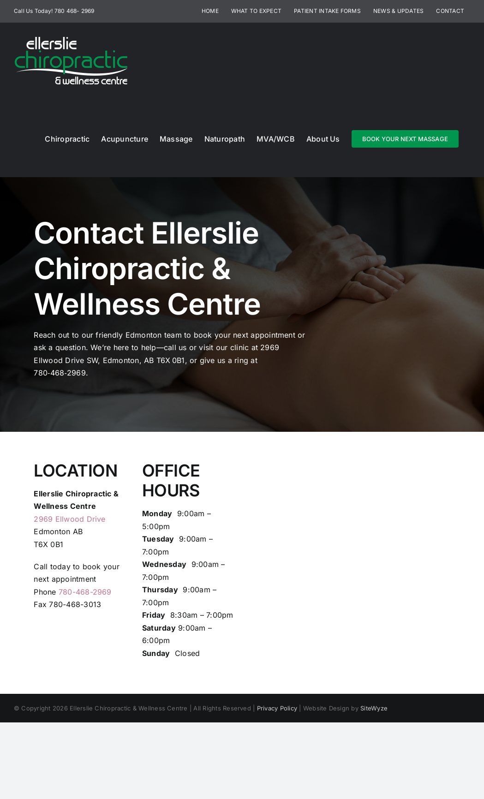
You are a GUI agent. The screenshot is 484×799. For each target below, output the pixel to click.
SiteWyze (374, 708)
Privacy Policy (277, 708)
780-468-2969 (85, 591)
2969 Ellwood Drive (69, 519)
